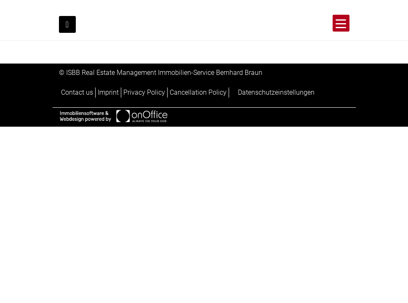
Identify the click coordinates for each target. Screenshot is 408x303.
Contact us (77, 92)
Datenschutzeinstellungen (276, 92)
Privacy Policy (144, 92)
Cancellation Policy (198, 92)
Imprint (108, 92)
